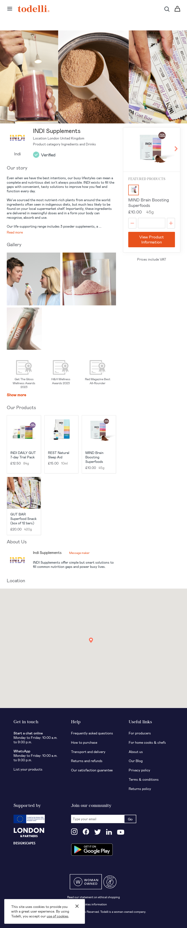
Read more (15, 232)
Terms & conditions (144, 779)
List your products (28, 769)
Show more (16, 394)
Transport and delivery (88, 752)
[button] (91, 640)
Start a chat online (28, 733)
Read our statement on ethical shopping (93, 897)
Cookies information (93, 904)
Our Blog (136, 761)
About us (136, 752)
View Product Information (151, 239)
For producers (140, 733)
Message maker (79, 553)
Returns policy (140, 789)
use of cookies (57, 916)
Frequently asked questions (92, 733)
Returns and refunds (86, 761)
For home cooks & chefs (147, 742)
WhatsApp (22, 751)
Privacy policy (139, 770)
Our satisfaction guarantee (92, 770)
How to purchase (84, 742)
